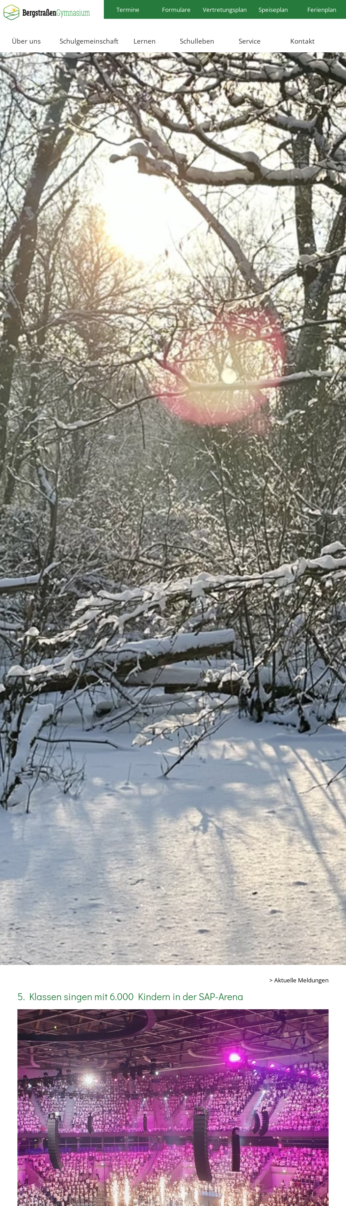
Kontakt (302, 41)
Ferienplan (321, 9)
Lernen (144, 41)
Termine (127, 9)
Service (250, 41)
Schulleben (197, 41)
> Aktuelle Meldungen (299, 980)
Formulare (176, 9)
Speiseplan (273, 9)
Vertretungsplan (225, 9)
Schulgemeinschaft (89, 41)
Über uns (26, 41)
